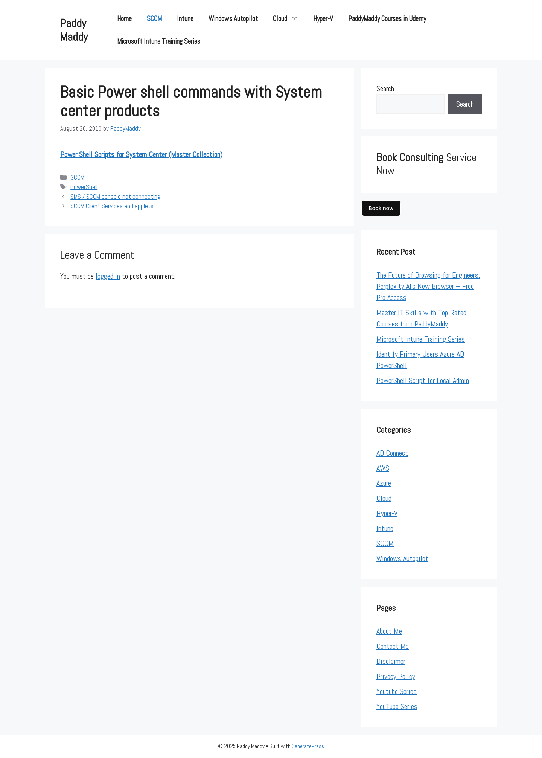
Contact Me (392, 646)
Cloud (289, 19)
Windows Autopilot (233, 18)
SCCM (154, 18)
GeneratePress (308, 746)
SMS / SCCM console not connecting (115, 196)
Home (124, 18)
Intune (185, 18)
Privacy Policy (395, 676)
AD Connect (392, 453)
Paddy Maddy (74, 30)
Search (385, 88)
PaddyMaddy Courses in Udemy (387, 18)
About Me (389, 631)
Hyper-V (323, 18)
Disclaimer (390, 661)
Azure (383, 483)
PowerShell (83, 187)
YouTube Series (396, 706)
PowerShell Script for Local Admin (422, 380)
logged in (108, 276)
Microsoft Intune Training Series (158, 41)
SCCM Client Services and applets (112, 206)
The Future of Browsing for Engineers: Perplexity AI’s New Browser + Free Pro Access (428, 286)
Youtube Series (396, 691)
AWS (382, 468)
